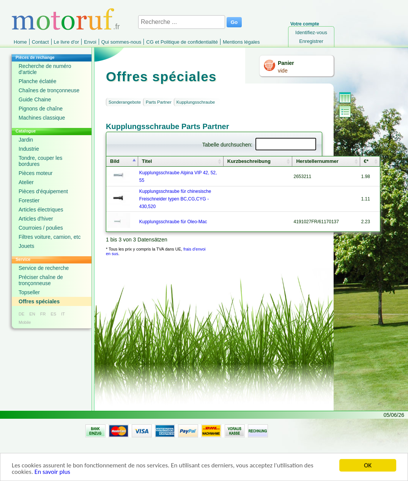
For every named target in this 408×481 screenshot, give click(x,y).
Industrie (29, 149)
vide (283, 71)
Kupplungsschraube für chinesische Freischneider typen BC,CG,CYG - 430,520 (175, 199)
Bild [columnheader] (115, 161)
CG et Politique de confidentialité (182, 42)
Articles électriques (41, 210)
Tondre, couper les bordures (40, 161)
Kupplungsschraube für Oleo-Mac (173, 221)
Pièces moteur (35, 173)
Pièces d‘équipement (43, 191)
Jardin (26, 140)
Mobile (25, 322)
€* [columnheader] (366, 161)
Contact (40, 42)
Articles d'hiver (36, 219)
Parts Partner (159, 102)
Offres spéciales (39, 301)
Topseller (29, 292)
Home (20, 42)
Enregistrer (311, 41)
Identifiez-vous (311, 32)
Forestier (29, 200)
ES (53, 314)
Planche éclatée (38, 81)
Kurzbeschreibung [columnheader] (249, 161)
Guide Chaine (35, 99)
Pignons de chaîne (41, 109)
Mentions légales (241, 42)
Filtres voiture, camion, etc (49, 237)
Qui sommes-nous (121, 42)
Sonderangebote (125, 102)
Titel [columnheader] (147, 161)
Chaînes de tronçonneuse (49, 90)
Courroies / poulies (41, 228)
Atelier (26, 182)
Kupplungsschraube (195, 102)
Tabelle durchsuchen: (259, 145)
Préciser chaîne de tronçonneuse (41, 280)
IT (63, 314)
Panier (286, 63)
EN (32, 314)
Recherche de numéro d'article (45, 69)
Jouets (26, 246)
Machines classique (42, 118)
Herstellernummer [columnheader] (317, 161)
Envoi (90, 42)
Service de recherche (44, 268)
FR (43, 314)
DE (21, 314)
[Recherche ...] (181, 22)
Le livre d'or (66, 42)
